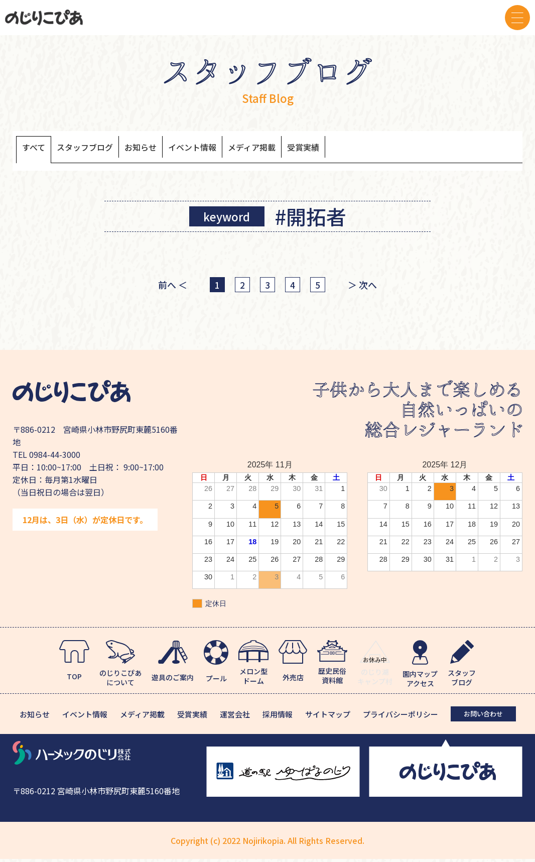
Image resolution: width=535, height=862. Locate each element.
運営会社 (235, 717)
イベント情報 (226, 149)
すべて (36, 149)
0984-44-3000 (54, 457)
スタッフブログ (98, 149)
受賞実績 (359, 149)
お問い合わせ (483, 716)
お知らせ (165, 149)
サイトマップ (327, 717)
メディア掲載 (298, 149)
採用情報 (277, 717)
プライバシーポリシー (400, 717)
